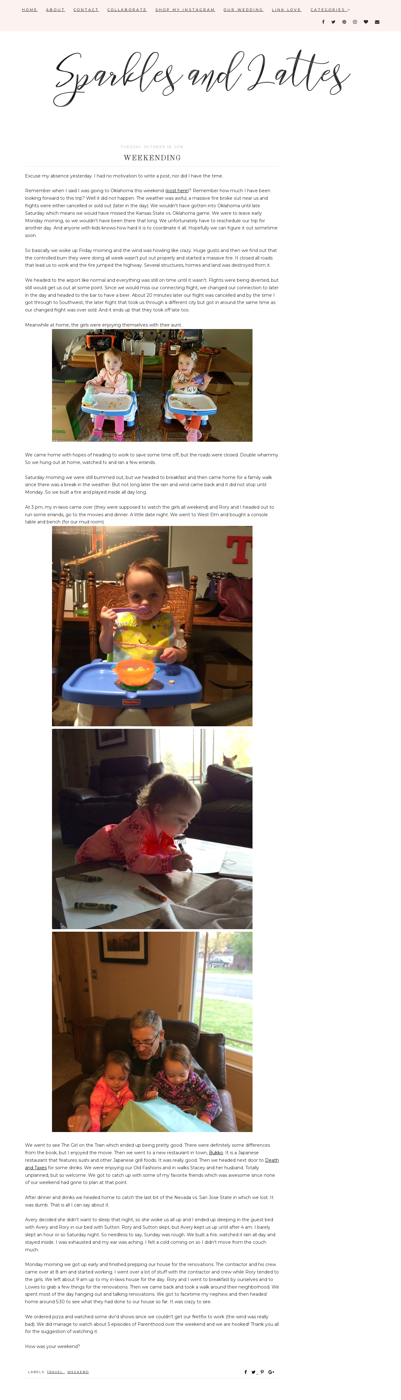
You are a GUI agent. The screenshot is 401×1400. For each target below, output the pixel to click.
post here (177, 190)
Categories (331, 10)
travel (56, 1372)
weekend (78, 1372)
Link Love (286, 10)
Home (30, 10)
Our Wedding (243, 10)
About (55, 10)
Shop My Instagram (185, 10)
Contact (86, 10)
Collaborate (127, 10)
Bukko (216, 1153)
